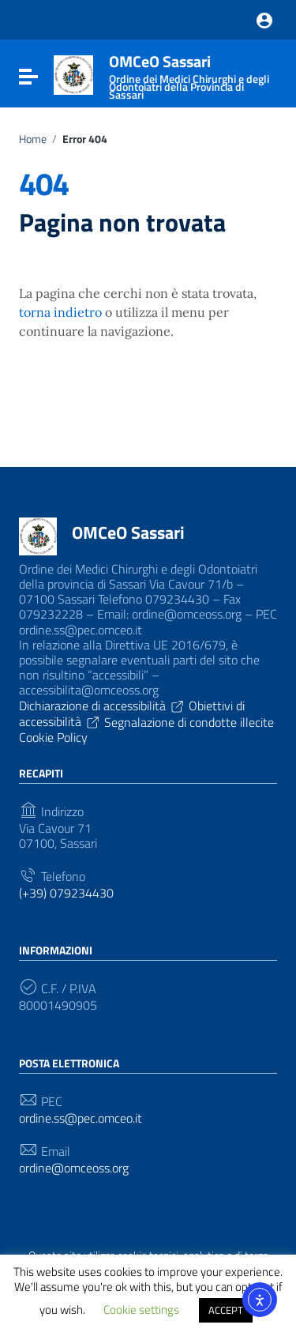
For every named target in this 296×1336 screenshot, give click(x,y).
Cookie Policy (53, 737)
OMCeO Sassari (128, 532)
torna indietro (60, 312)
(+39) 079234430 (66, 893)
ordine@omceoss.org (74, 1168)
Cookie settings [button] (141, 1309)
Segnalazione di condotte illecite (189, 721)
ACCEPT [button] (225, 1310)
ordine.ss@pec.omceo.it (80, 1118)
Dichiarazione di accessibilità (102, 705)
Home (33, 139)
